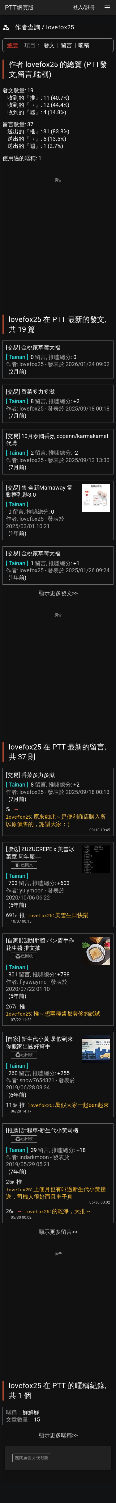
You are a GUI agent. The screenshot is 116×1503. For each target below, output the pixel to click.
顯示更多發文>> (58, 593)
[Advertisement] (58, 242)
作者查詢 (27, 27)
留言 (66, 45)
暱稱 (83, 45)
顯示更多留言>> (58, 1232)
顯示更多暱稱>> (58, 1435)
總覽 (12, 45)
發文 (49, 45)
